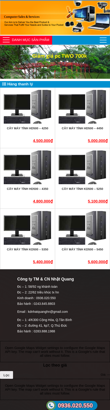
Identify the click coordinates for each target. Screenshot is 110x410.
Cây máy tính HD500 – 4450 (82, 128)
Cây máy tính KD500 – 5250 (82, 189)
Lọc (6, 375)
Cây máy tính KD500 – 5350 (27, 249)
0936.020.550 (75, 405)
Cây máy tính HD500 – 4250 (27, 128)
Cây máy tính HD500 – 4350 (27, 189)
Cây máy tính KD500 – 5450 (82, 249)
